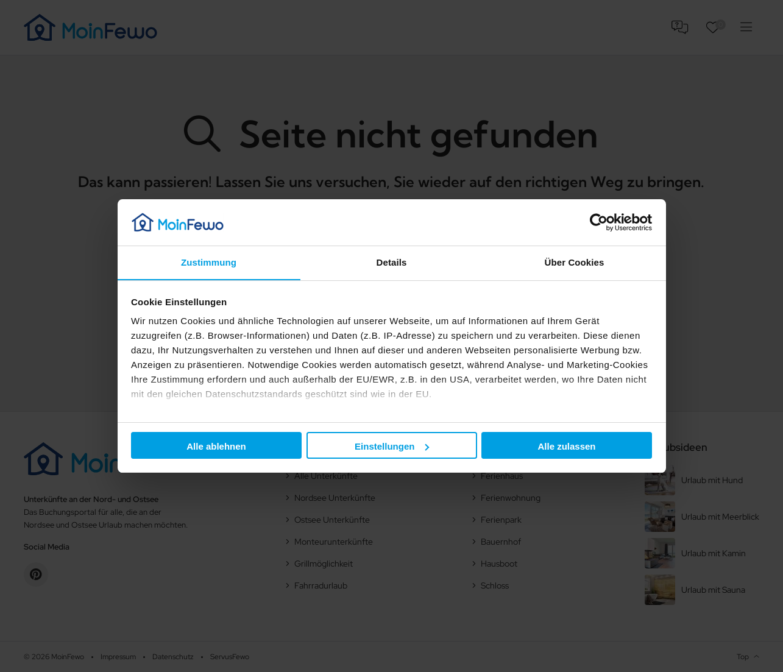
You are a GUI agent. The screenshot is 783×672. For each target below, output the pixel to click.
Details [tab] (392, 262)
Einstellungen (392, 446)
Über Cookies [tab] (574, 262)
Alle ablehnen (216, 446)
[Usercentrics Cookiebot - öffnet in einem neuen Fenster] (598, 222)
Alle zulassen (566, 446)
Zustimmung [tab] (208, 262)
